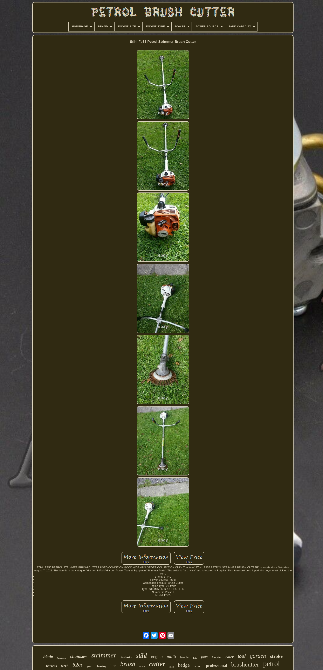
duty (195, 658)
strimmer (104, 655)
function (216, 657)
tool (242, 656)
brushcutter (245, 664)
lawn (142, 666)
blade (48, 657)
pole (204, 657)
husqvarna (61, 658)
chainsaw (78, 656)
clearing (101, 666)
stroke (276, 656)
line (113, 666)
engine (157, 657)
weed (65, 666)
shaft (171, 666)
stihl (141, 655)
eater (230, 657)
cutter (157, 664)
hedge (184, 665)
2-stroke (126, 657)
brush (127, 664)
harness (51, 666)
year (89, 666)
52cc (78, 665)
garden (258, 656)
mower (198, 666)
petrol (271, 664)
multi (171, 656)
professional (216, 665)
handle (184, 657)
